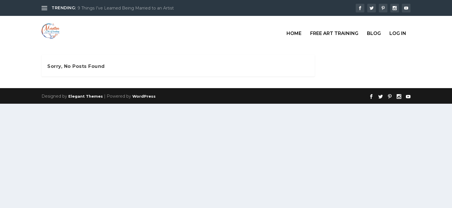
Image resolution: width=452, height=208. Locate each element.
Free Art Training (334, 29)
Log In (397, 29)
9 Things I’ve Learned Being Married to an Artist (126, 8)
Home (294, 29)
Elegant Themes (85, 95)
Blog (374, 29)
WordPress (144, 95)
